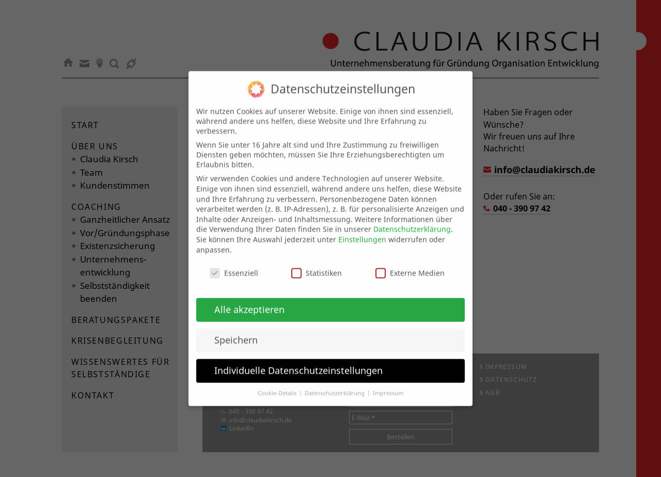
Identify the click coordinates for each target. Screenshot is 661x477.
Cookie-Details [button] (278, 383)
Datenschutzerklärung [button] (335, 383)
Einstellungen (362, 230)
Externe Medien (410, 264)
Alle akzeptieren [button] (249, 300)
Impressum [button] (388, 383)
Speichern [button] (236, 330)
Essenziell (234, 264)
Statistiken (316, 264)
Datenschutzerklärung (412, 220)
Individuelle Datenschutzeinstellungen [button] (298, 361)
